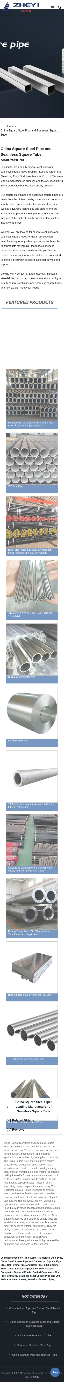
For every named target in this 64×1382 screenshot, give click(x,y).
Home (9, 126)
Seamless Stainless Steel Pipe (35, 1345)
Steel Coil (6, 1265)
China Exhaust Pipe (19, 1268)
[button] (53, 8)
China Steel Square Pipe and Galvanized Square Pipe (31, 1261)
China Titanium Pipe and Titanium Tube (35, 1354)
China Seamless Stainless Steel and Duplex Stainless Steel (35, 1323)
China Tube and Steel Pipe (28, 1265)
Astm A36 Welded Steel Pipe (46, 1257)
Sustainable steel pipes (41, 1279)
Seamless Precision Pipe (15, 1257)
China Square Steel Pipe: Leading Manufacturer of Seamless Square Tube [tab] (29, 1106)
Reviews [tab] (15, 1130)
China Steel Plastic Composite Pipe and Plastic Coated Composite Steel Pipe (30, 1272)
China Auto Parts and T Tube (35, 1335)
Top (55, 1372)
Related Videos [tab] (20, 1121)
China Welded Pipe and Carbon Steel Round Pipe (35, 1310)
